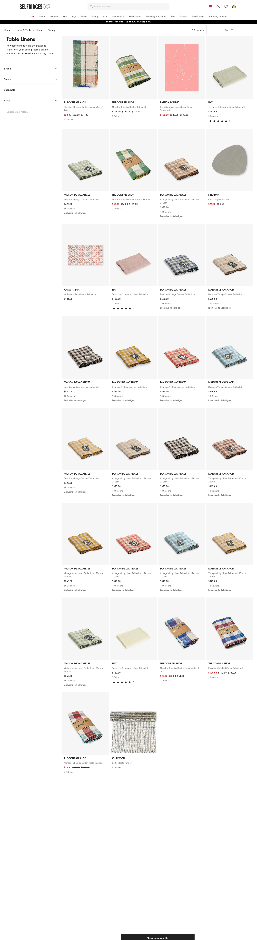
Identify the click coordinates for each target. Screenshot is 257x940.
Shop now (145, 21)
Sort (230, 30)
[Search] (91, 6)
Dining (51, 30)
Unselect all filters (17, 111)
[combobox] (131, 6)
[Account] (218, 6)
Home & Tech (23, 30)
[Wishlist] (226, 6)
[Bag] (234, 6)
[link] (85, 108)
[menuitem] (32, 16)
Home (7, 30)
